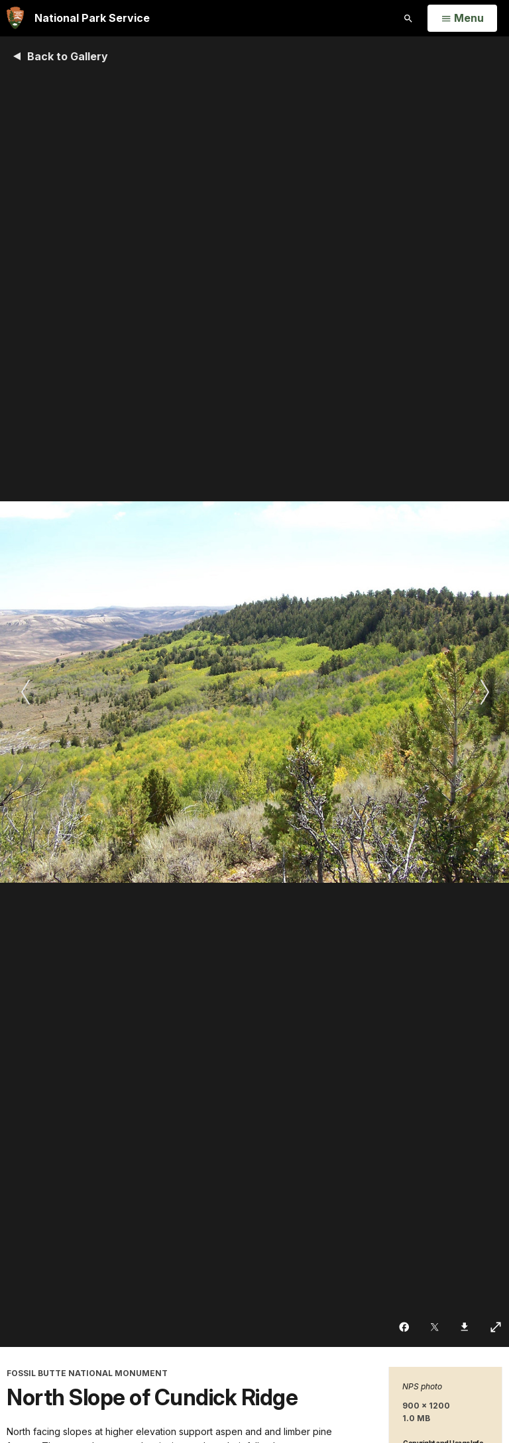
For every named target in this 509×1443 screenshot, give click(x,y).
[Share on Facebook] (405, 1327)
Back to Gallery (67, 56)
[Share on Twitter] (436, 1327)
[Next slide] (484, 691)
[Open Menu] (462, 18)
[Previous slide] (24, 691)
